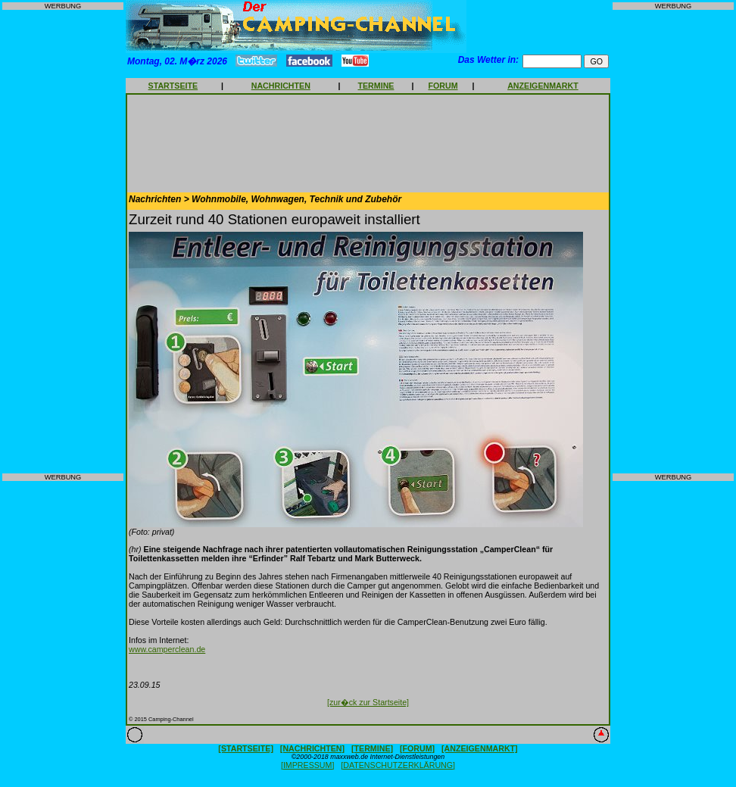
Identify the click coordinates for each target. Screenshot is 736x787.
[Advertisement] (62, 241)
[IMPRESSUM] (307, 765)
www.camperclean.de (167, 649)
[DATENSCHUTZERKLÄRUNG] (398, 765)
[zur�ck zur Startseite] (368, 702)
